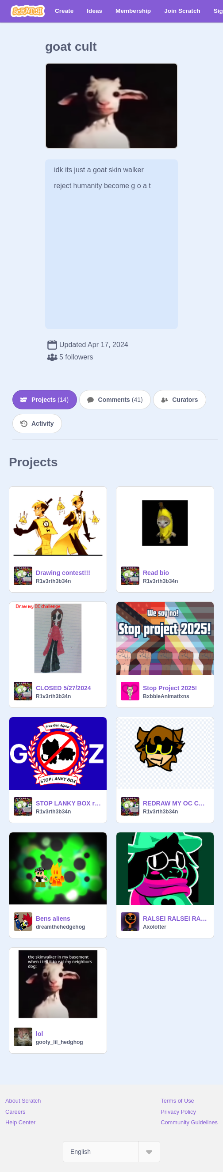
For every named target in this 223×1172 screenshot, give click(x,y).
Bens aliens (53, 918)
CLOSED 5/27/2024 (63, 688)
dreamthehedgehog (60, 927)
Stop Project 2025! (170, 688)
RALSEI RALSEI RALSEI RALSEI (175, 918)
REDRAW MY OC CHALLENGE (175, 803)
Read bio (156, 572)
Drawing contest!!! (63, 572)
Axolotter (154, 927)
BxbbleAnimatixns (166, 696)
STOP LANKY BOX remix (68, 803)
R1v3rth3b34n (53, 581)
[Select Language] (111, 1151)
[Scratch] (28, 11)
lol (39, 1033)
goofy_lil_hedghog (59, 1042)
